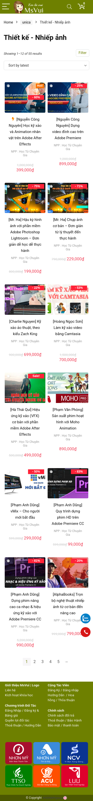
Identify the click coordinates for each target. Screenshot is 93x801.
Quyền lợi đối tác (17, 720)
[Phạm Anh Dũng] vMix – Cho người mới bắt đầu (25, 511)
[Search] (69, 6)
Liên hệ (10, 690)
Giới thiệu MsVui (17, 685)
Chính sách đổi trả (61, 715)
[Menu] (6, 6)
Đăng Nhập (13, 710)
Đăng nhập (71, 690)
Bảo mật (54, 725)
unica (26, 22)
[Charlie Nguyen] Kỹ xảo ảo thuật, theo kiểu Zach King (25, 327)
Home (8, 22)
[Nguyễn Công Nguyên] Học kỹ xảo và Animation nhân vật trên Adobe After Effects (25, 131)
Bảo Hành (74, 720)
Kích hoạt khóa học (19, 695)
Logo (35, 685)
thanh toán (71, 725)
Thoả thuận (13, 725)
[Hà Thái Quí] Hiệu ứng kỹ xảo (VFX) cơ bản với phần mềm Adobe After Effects (25, 422)
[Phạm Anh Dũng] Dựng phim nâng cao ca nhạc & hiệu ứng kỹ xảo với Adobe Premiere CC (25, 606)
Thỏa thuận (66, 700)
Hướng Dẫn (56, 695)
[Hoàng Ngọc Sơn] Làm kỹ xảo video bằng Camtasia (68, 327)
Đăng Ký (54, 690)
